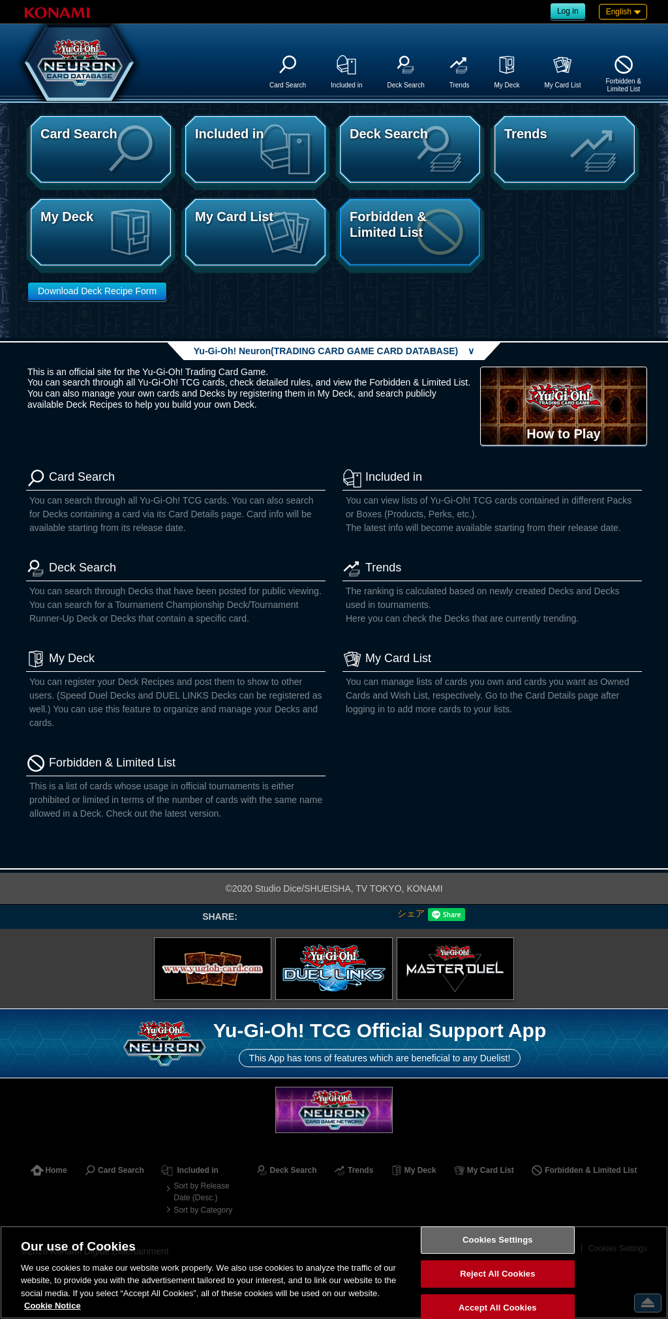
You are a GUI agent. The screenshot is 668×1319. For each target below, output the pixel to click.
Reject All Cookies (497, 1274)
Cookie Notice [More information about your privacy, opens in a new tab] (52, 1306)
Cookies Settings (498, 1240)
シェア (411, 913)
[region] (334, 1272)
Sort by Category (203, 1210)
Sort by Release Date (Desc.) (201, 1191)
